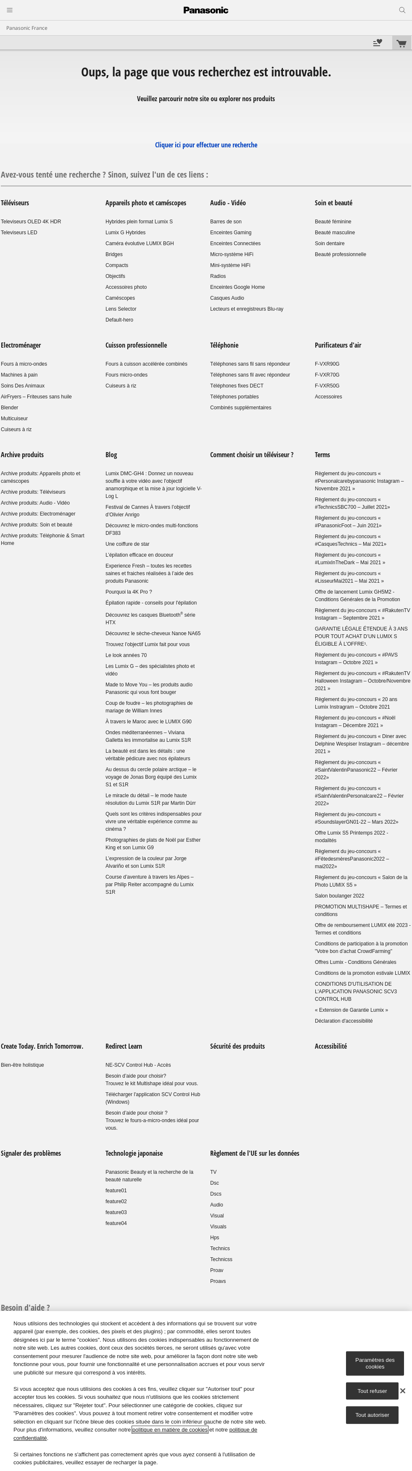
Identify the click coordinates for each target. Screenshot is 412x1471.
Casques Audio (227, 298)
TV (213, 1172)
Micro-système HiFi (232, 254)
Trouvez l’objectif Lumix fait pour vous (148, 644)
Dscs (216, 1194)
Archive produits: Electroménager (38, 514)
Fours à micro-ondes (24, 364)
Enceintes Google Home (237, 287)
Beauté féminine (333, 222)
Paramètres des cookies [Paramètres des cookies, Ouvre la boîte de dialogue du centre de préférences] (375, 1363)
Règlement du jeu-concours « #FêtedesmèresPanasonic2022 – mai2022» (352, 858)
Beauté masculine (335, 233)
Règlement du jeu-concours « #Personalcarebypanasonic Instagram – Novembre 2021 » (359, 481)
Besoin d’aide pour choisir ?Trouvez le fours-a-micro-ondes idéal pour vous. (152, 1120)
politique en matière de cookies (170, 1430)
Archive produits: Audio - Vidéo (35, 503)
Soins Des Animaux (23, 386)
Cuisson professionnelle (137, 345)
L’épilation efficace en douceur (139, 555)
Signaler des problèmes (31, 1153)
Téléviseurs (15, 202)
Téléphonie (224, 345)
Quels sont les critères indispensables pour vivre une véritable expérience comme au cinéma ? (154, 821)
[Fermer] (403, 1391)
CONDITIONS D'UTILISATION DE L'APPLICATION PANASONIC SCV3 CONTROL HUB (356, 991)
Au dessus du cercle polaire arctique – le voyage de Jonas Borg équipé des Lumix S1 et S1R (151, 777)
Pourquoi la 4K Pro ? (129, 592)
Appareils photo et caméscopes (146, 202)
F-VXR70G (327, 375)
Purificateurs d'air (338, 345)
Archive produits (22, 454)
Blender (9, 408)
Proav (216, 1270)
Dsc (214, 1183)
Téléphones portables (234, 397)
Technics (220, 1248)
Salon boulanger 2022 (339, 896)
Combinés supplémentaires (240, 408)
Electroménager (21, 345)
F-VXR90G (327, 364)
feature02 (116, 1201)
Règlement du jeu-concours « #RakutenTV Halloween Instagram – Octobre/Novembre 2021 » (362, 680)
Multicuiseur (14, 418)
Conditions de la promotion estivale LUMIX (362, 973)
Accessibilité (331, 1046)
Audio (216, 1205)
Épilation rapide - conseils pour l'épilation (151, 603)
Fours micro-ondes (127, 375)
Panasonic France (27, 27)
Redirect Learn (124, 1046)
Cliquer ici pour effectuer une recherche (206, 144)
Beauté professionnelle (340, 254)
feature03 (116, 1212)
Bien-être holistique (22, 1065)
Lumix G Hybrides (125, 233)
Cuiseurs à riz (16, 429)
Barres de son (226, 222)
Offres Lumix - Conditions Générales (355, 962)
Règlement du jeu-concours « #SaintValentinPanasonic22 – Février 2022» (356, 769)
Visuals (218, 1227)
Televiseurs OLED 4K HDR (31, 222)
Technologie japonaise (134, 1153)
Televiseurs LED (19, 233)
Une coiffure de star (128, 544)
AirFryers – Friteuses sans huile (36, 397)
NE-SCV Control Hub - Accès (138, 1065)
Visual (217, 1216)
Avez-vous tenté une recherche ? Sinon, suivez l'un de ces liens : (104, 174)
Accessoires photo (126, 287)
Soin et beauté (333, 202)
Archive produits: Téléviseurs (33, 492)
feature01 (116, 1191)
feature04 (116, 1223)
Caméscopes (120, 298)
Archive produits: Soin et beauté (36, 525)
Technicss (221, 1259)
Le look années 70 (126, 655)
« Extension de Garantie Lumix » (351, 1010)
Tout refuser (372, 1390)
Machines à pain (19, 375)
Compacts (117, 265)
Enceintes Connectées (235, 243)
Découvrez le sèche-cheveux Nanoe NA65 (153, 633)
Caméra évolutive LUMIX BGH (140, 243)
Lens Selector (121, 309)
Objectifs (115, 276)
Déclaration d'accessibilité (344, 1021)
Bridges (114, 254)
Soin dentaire (330, 243)
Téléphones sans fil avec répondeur (250, 375)
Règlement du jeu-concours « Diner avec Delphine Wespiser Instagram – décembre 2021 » (362, 743)
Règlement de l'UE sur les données (254, 1153)
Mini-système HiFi (230, 265)
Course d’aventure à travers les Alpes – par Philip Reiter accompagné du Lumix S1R (149, 884)
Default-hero (119, 320)
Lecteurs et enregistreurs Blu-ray (246, 309)
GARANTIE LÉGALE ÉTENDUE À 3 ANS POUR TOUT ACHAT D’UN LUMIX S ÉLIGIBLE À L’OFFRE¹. (361, 636)
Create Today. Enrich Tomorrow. (42, 1046)
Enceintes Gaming (230, 233)
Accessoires (328, 397)
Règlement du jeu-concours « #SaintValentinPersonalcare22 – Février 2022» (359, 795)
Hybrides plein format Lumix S (139, 222)
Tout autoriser (372, 1415)
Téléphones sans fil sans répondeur (250, 364)
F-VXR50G (327, 386)
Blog (111, 454)
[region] (206, 1391)
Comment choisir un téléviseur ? (251, 454)
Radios (218, 276)
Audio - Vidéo (228, 202)
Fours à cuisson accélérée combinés (147, 364)
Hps (214, 1238)
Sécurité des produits (237, 1046)
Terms (322, 454)
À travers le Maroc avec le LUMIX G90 (149, 722)
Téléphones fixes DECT (237, 386)
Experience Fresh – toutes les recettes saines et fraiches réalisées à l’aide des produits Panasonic (149, 573)
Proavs (218, 1281)
